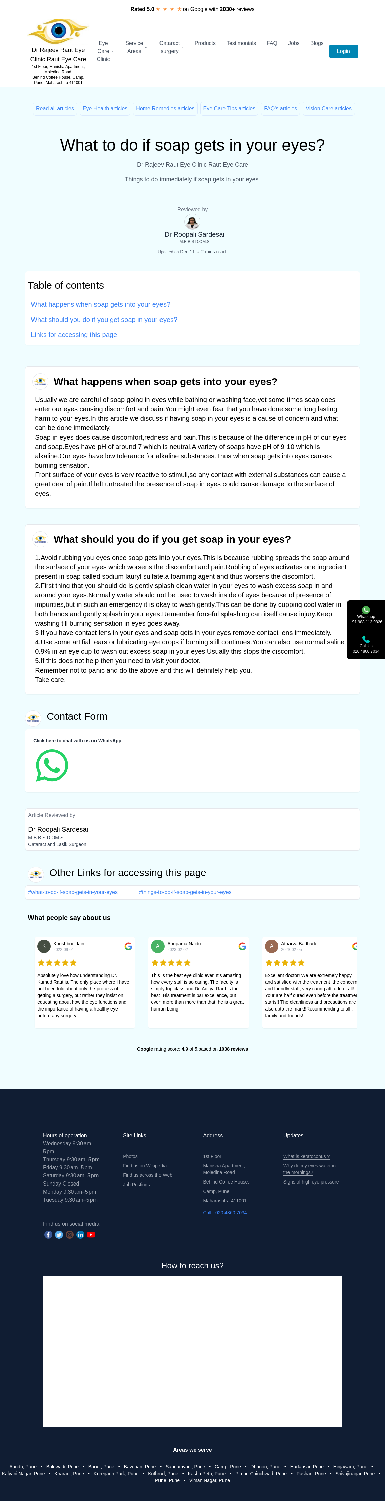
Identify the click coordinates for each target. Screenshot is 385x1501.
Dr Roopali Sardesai (194, 234)
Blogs (317, 43)
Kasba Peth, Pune (207, 1473)
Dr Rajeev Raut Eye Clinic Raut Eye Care (58, 55)
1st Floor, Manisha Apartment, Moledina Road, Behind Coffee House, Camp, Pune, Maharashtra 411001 (58, 74)
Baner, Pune (101, 1466)
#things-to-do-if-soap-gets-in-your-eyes (185, 892)
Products (205, 43)
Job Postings (136, 1184)
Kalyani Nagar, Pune (23, 1473)
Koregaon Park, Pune (116, 1473)
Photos (130, 1156)
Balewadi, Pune (62, 1466)
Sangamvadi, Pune (185, 1466)
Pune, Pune (167, 1480)
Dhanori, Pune (266, 1466)
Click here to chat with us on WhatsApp (77, 740)
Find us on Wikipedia (145, 1165)
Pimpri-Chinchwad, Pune (261, 1473)
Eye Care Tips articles (229, 108)
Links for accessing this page (74, 334)
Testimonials (241, 43)
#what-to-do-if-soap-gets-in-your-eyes (73, 892)
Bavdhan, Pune (140, 1466)
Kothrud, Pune (163, 1473)
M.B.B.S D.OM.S (194, 241)
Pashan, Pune (311, 1473)
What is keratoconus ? (306, 1156)
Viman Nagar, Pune (209, 1480)
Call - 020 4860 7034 (225, 1212)
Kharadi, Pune (69, 1473)
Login (343, 51)
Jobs (294, 43)
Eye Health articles (105, 108)
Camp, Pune (228, 1466)
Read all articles (55, 108)
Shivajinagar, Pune (355, 1473)
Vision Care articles (329, 108)
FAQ (272, 43)
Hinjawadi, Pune (350, 1466)
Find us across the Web (147, 1175)
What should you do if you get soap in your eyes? (104, 319)
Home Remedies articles (165, 108)
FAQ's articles (280, 108)
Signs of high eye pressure (311, 1182)
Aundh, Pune (23, 1466)
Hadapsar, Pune (307, 1466)
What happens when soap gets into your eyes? (100, 304)
